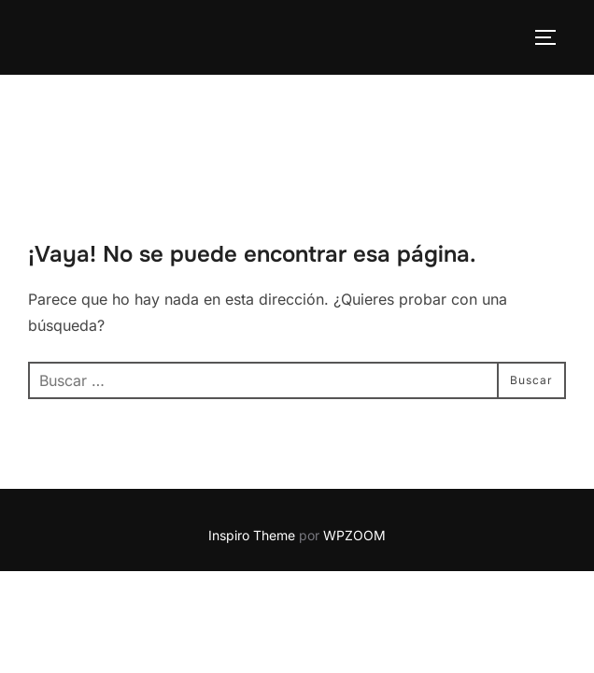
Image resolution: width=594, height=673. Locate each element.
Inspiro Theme (251, 460)
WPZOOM (354, 460)
